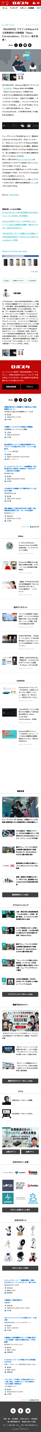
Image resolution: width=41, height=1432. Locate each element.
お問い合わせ (24, 1419)
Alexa (7, 280)
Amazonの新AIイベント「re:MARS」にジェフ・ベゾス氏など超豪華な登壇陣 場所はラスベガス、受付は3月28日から (20, 225)
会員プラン (30, 1152)
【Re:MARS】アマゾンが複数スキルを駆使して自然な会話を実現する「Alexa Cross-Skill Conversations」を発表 (20, 237)
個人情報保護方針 (14, 1422)
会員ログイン (11, 1152)
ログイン (30, 387)
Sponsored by (25, 526)
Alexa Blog (14, 195)
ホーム (5, 8)
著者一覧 (7, 1419)
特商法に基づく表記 (29, 1422)
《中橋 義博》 (34, 272)
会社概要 (15, 1419)
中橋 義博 (17, 293)
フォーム (33, 183)
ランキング (13, 8)
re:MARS (7, 88)
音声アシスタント (19, 280)
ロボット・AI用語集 (27, 8)
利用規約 (34, 1419)
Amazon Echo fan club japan (14, 251)
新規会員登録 (11, 387)
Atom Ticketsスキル (25, 159)
